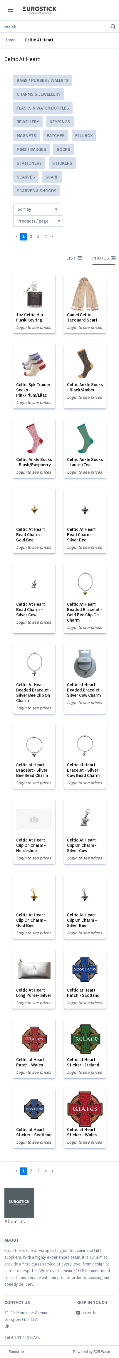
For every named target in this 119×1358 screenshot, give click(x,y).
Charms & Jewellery (39, 94)
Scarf (52, 177)
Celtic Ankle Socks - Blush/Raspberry (34, 462)
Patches (56, 135)
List (74, 258)
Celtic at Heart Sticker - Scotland (34, 1132)
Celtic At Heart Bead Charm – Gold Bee (30, 535)
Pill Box (84, 135)
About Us (14, 1221)
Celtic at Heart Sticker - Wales (82, 1132)
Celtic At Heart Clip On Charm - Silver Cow (82, 845)
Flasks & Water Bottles (43, 108)
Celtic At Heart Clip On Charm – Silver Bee (82, 920)
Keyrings (60, 121)
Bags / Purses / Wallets (43, 80)
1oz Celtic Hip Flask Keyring (29, 317)
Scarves (26, 177)
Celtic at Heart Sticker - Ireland (83, 1062)
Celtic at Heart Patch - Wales (30, 1062)
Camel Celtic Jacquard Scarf (82, 317)
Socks (63, 149)
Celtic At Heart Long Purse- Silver (33, 992)
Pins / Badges (31, 149)
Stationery (29, 163)
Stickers (62, 163)
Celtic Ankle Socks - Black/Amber (85, 387)
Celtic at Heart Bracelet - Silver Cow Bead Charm (83, 770)
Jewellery (28, 121)
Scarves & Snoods (36, 190)
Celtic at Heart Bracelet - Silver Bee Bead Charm (32, 770)
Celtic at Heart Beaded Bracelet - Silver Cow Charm (84, 690)
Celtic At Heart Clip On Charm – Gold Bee (31, 920)
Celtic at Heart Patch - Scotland (83, 992)
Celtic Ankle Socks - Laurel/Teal (85, 462)
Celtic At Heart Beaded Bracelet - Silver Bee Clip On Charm (33, 692)
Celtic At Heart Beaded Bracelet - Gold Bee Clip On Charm (84, 612)
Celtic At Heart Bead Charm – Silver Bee (81, 535)
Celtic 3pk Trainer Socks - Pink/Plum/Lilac (33, 390)
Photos (103, 258)
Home (10, 40)
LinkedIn (86, 1312)
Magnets (26, 135)
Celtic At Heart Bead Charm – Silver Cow (30, 609)
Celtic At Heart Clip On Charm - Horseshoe (31, 845)
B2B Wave (101, 1351)
